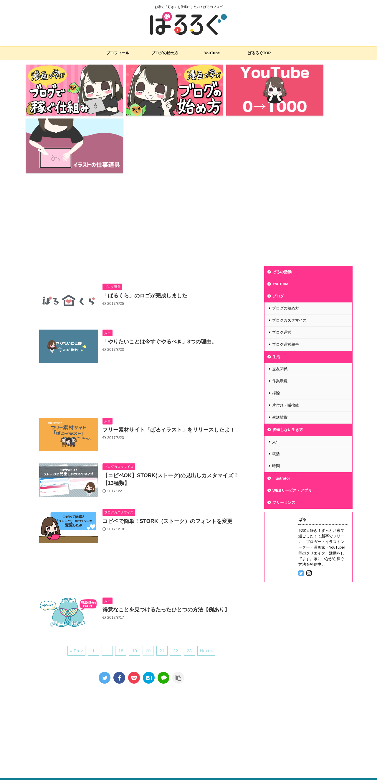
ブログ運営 (281, 268)
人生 (276, 378)
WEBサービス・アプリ (292, 426)
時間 (276, 402)
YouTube (212, 53)
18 (120, 586)
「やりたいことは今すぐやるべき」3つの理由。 (159, 277)
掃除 (276, 329)
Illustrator (281, 414)
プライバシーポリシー (142, 722)
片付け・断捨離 (285, 341)
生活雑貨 (279, 353)
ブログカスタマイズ (289, 256)
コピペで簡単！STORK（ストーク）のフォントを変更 (167, 457)
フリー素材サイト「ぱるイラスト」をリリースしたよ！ (168, 365)
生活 (276, 293)
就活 (276, 390)
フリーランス (283, 438)
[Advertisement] (188, 154)
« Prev (76, 586)
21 (161, 586)
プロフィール (117, 53)
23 (189, 586)
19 (134, 586)
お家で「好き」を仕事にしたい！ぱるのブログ (61, 764)
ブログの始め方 (164, 53)
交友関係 (279, 305)
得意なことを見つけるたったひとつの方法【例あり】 (166, 545)
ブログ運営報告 (285, 280)
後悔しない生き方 (287, 365)
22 (175, 586)
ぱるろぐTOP (259, 53)
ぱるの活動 (282, 208)
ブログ (278, 232)
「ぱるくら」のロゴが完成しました (144, 232)
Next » (206, 586)
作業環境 (279, 317)
